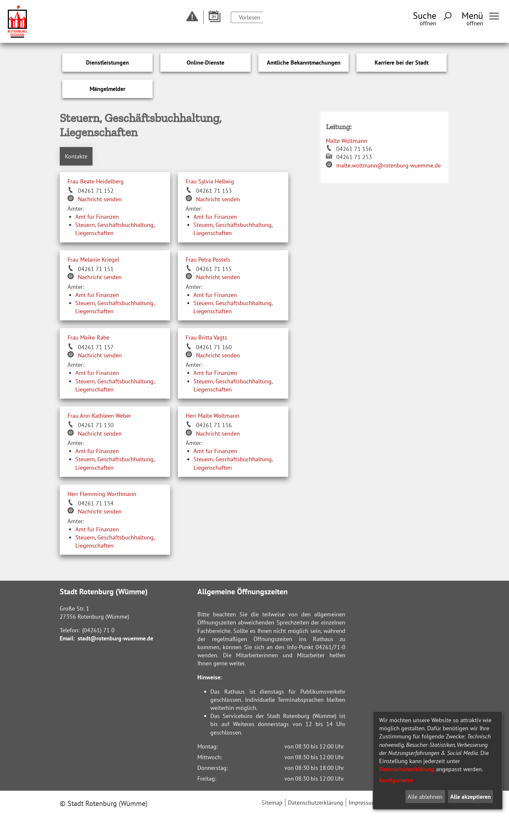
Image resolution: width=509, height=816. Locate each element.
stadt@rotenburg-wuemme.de (115, 638)
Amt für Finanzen (97, 216)
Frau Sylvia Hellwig (210, 181)
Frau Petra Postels (208, 259)
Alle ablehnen (425, 796)
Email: (67, 638)
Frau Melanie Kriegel (93, 259)
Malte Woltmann (346, 140)
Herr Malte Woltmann (212, 415)
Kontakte (76, 156)
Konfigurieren (396, 780)
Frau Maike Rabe (88, 337)
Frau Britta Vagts (206, 337)
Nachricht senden (100, 199)
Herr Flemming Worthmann (102, 494)
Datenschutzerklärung (406, 769)
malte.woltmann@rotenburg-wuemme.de (388, 165)
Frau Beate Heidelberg (96, 181)
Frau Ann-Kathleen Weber (99, 415)
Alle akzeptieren (470, 796)
